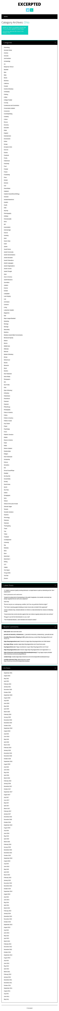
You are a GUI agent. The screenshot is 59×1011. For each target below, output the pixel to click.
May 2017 (6, 803)
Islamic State (7, 241)
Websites (6, 548)
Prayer (5, 426)
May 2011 (6, 999)
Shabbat (6, 473)
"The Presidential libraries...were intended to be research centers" (20, 619)
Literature (6, 304)
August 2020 (7, 698)
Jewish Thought (8, 271)
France (5, 172)
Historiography (7, 213)
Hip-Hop (6, 210)
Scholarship (7, 459)
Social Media (7, 479)
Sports (5, 487)
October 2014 (7, 888)
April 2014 (6, 905)
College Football (8, 100)
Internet (6, 232)
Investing (6, 235)
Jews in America (8, 277)
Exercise (6, 149)
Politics (5, 415)
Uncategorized (7, 539)
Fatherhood (7, 160)
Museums (6, 365)
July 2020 (6, 700)
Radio (5, 443)
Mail (5, 315)
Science (6, 462)
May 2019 (6, 739)
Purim (5, 431)
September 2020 (8, 695)
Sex (5, 467)
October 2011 (7, 985)
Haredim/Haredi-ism (9, 199)
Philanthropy (7, 407)
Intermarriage (7, 230)
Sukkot (5, 492)
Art (4, 64)
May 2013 (6, 935)
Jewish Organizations (9, 266)
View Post (6, 601)
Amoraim (6, 55)
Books (5, 77)
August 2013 (7, 927)
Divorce (6, 122)
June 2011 (6, 996)
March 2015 (7, 875)
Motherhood (7, 360)
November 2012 (8, 949)
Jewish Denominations (9, 254)
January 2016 (7, 847)
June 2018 (6, 769)
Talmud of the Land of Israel (11, 503)
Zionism (6, 578)
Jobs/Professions (8, 279)
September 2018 (8, 761)
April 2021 (6, 681)
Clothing (6, 94)
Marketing (6, 321)
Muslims (6, 371)
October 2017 (7, 789)
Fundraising (7, 174)
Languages (6, 293)
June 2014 (6, 899)
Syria (5, 498)
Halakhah (6, 191)
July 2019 (6, 734)
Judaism (6, 285)
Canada (6, 86)
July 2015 (6, 863)
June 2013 (6, 933)
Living (5, 307)
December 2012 (8, 946)
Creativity (6, 116)
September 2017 (8, 792)
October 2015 (7, 855)
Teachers (6, 514)
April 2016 (6, 839)
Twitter (27, 10)
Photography (7, 409)
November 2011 (8, 982)
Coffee (5, 97)
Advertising (6, 47)
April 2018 (6, 775)
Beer (5, 72)
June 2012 (6, 963)
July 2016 (6, 830)
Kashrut (6, 288)
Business (6, 80)
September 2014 (8, 891)
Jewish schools (8, 268)
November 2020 (8, 689)
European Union (8, 147)
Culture (6, 119)
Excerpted (29, 4)
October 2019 (7, 725)
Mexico (5, 343)
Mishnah (6, 351)
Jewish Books (7, 249)
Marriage (6, 324)
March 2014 (7, 908)
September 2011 (8, 988)
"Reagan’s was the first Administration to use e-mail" (17, 617)
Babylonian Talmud (8, 66)
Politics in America (8, 418)
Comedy (6, 102)
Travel (5, 528)
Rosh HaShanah (8, 456)
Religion (6, 454)
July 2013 (6, 930)
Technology (7, 517)
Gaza (5, 177)
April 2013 (6, 938)
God (5, 185)
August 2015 (7, 861)
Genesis (6, 183)
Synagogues (7, 495)
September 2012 (8, 955)
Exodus (6, 152)
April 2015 (6, 872)
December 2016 (8, 816)
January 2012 (7, 977)
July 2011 (6, 993)
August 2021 (7, 675)
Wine (5, 550)
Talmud (6, 501)
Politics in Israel (8, 420)
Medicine (6, 332)
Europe (6, 144)
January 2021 (7, 686)
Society (6, 481)
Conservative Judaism (9, 108)
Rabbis (5, 437)
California (6, 83)
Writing (5, 561)
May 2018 (6, 772)
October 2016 (7, 822)
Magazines (6, 313)
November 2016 (8, 819)
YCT (5, 564)
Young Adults (7, 573)
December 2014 (8, 883)
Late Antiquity (7, 296)
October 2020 (7, 692)
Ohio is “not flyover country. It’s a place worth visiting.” (14, 28)
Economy (6, 125)
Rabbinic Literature (8, 434)
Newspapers (7, 379)
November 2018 (8, 756)
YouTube (6, 575)
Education (6, 127)
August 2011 (7, 991)
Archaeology (7, 61)
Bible (5, 75)
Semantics (6, 465)
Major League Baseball (9, 318)
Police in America (8, 412)
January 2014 (7, 913)
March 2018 (7, 778)
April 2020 (6, 709)
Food (5, 166)
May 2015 (6, 869)
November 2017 (8, 786)
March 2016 (7, 841)
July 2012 (6, 960)
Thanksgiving (7, 526)
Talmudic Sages (8, 506)
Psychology (7, 429)
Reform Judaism (8, 448)
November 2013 (8, 919)
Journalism (6, 282)
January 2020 (7, 717)
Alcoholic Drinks (8, 50)
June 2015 (6, 866)
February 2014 (7, 910)
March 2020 (7, 711)
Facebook (6, 155)
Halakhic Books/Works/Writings (11, 194)
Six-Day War (7, 476)
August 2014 (7, 894)
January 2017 (7, 814)
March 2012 (7, 971)
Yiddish (6, 567)
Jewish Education (8, 257)
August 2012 (7, 957)
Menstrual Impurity (8, 337)
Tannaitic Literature (8, 512)
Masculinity (6, 329)
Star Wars (6, 490)
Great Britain (7, 188)
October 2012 (7, 952)
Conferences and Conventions (11, 105)
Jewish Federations (9, 260)
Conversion (7, 111)
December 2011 (8, 980)
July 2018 (6, 767)
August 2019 (7, 731)
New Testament (8, 373)
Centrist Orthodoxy (8, 89)
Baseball (6, 69)
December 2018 (8, 753)
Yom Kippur (7, 570)
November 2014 (8, 886)
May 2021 (6, 678)
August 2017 (7, 794)
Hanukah (6, 196)
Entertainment (7, 136)
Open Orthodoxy (8, 390)
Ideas (5, 221)
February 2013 (7, 944)
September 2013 (8, 924)
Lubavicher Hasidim (9, 310)
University (6, 542)
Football (6, 169)
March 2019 (7, 745)
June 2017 (6, 800)
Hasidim (6, 202)
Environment (7, 138)
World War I (7, 556)
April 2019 (6, 742)
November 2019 (8, 722)
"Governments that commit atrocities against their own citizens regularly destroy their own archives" (28, 614)
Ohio (5, 387)
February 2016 (7, 844)
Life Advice (6, 302)
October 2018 (7, 758)
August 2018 (7, 764)
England (6, 133)
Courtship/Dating (8, 113)
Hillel (5, 207)
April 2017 (6, 805)
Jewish (5, 246)
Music (5, 368)
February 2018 (7, 781)
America (6, 53)
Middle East (7, 346)
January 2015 (7, 880)
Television (6, 520)
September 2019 (8, 728)
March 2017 (7, 808)
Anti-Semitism (7, 58)
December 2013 (8, 916)
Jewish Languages (8, 263)
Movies (5, 362)
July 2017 (6, 797)
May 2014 (6, 902)
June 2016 (6, 833)
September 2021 (8, 673)
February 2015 (7, 877)
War (5, 545)
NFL (5, 382)
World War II (7, 559)
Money (5, 357)
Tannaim (6, 509)
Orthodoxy (6, 393)
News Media (7, 376)
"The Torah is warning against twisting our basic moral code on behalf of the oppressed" (25, 607)
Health (5, 205)
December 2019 (8, 720)
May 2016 (6, 836)
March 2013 (7, 941)
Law (5, 299)
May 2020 (6, 706)
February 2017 (7, 811)
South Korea (7, 484)
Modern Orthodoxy (8, 354)
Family (5, 158)
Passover (6, 401)
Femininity (6, 163)
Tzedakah (6, 537)
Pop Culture (7, 423)
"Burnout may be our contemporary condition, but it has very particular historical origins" (25, 604)
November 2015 (8, 852)
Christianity (6, 91)
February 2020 (7, 714)
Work (5, 553)
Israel (5, 243)
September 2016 (8, 825)
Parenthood (7, 398)
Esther (5, 141)
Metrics (6, 340)
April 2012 (6, 969)
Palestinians (7, 396)
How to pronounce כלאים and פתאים (13, 594)
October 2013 (7, 922)
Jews (5, 274)
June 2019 (6, 736)
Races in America (8, 440)
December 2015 (8, 850)
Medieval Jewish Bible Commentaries (13, 335)
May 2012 (6, 966)
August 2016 (7, 828)
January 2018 (7, 783)
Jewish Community (8, 252)
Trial (5, 531)
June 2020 (6, 703)
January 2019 (7, 750)
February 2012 (7, 974)
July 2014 (6, 897)
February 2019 (7, 747)
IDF (5, 224)
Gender (6, 180)
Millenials (6, 349)
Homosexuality (7, 219)
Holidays (6, 216)
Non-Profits (7, 384)
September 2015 (8, 858)
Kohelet (6, 290)
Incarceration (7, 227)
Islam (5, 238)
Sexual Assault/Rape (9, 470)
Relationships (7, 451)
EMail (5, 130)
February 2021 (7, 684)
